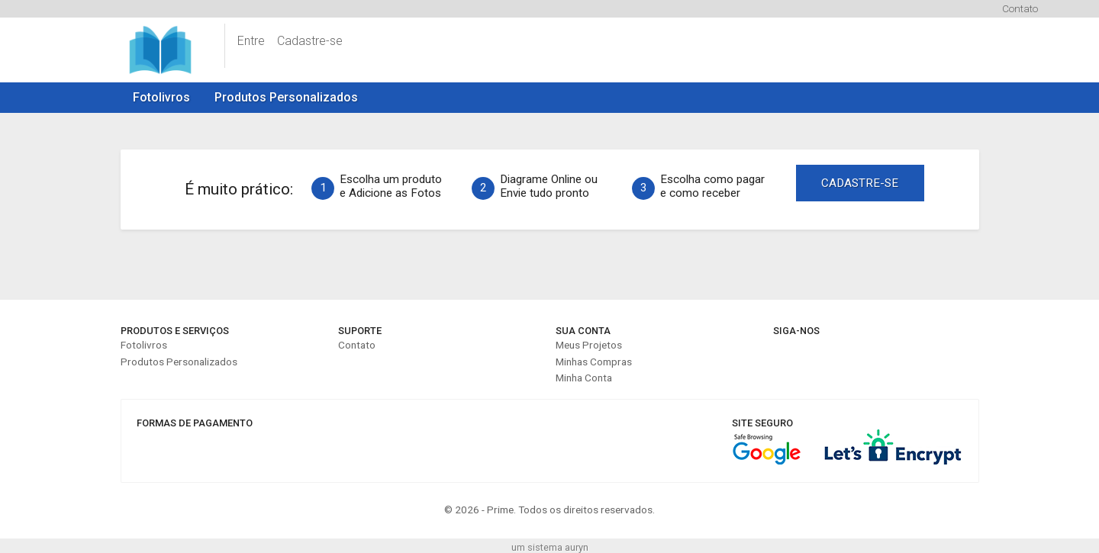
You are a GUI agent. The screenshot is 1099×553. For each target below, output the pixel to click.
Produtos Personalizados (286, 97)
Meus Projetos (589, 345)
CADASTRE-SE (859, 183)
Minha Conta (584, 377)
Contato (1020, 8)
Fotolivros (161, 97)
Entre (251, 41)
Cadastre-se (310, 41)
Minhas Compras (594, 361)
